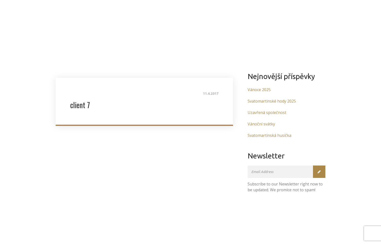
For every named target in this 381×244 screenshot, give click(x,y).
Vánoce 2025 (259, 89)
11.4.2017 (210, 94)
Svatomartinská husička (269, 135)
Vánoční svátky (261, 124)
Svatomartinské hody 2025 (272, 101)
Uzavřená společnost (267, 112)
